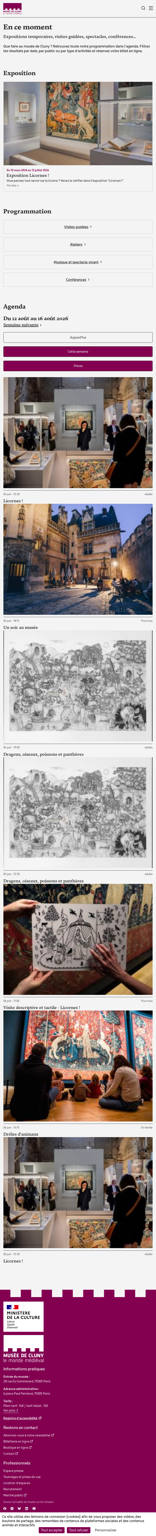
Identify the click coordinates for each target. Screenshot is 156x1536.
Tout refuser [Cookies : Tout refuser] (78, 1530)
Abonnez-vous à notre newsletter (27, 1435)
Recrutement (12, 1489)
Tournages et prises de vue (22, 1477)
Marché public (13, 1495)
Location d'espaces (16, 1483)
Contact (9, 1454)
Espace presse (13, 1471)
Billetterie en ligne (16, 1441)
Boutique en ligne (15, 1447)
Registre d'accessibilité (20, 1418)
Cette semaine (78, 352)
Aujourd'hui (78, 337)
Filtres (78, 366)
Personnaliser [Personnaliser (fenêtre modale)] (106, 1530)
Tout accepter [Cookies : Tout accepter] (51, 1530)
